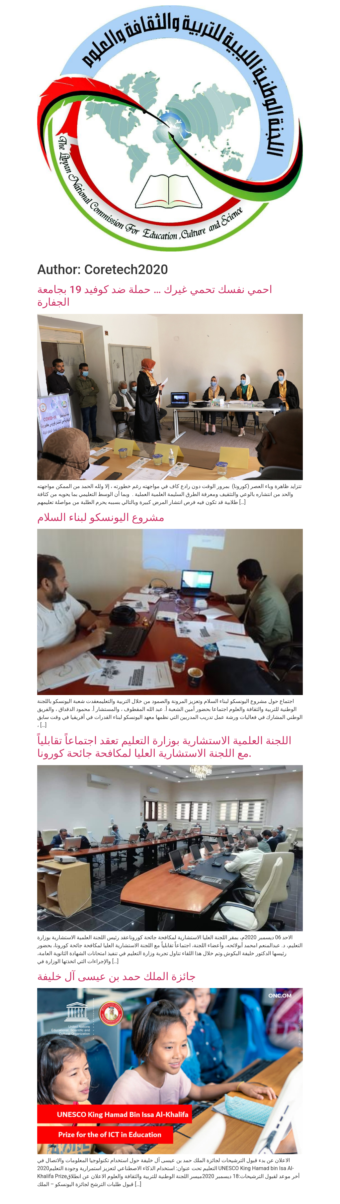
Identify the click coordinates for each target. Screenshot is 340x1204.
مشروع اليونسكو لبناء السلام (100, 517)
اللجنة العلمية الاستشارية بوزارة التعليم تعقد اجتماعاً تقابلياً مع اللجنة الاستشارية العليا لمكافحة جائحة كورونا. (164, 746)
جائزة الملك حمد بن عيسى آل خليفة (116, 976)
